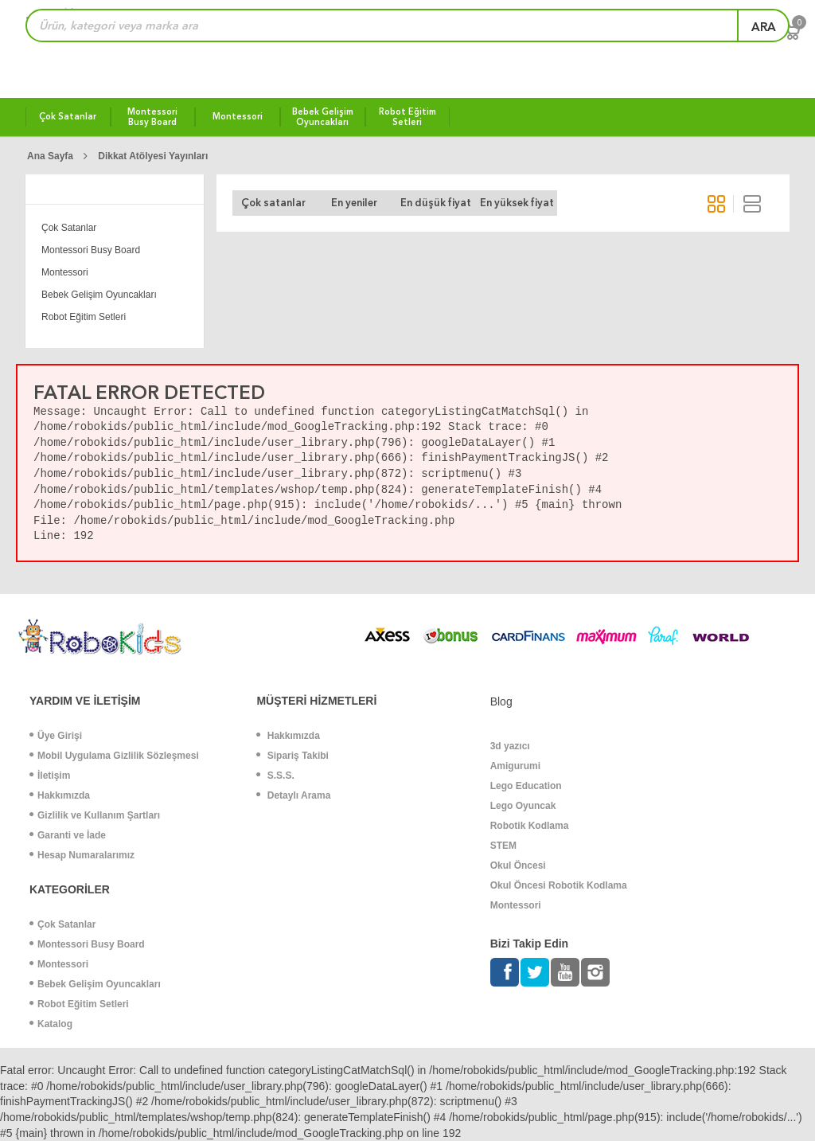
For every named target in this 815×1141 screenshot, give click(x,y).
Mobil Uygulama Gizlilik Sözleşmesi (114, 755)
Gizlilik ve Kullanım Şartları (94, 815)
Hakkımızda (59, 795)
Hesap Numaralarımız (82, 855)
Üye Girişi (55, 735)
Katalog (50, 1024)
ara (763, 27)
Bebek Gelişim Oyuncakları (99, 294)
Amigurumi (515, 766)
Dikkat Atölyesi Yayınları (153, 156)
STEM (503, 845)
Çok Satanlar (68, 227)
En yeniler (354, 203)
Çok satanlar (273, 203)
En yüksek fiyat (517, 203)
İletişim (49, 775)
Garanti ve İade (67, 835)
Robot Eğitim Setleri (83, 316)
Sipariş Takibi (292, 755)
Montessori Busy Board (90, 250)
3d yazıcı (510, 746)
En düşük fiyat (435, 203)
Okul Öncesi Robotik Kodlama (558, 885)
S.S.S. (275, 775)
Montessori (64, 272)
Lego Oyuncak (523, 805)
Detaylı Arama (293, 795)
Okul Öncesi (518, 865)
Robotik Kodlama (529, 825)
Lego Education (526, 785)
